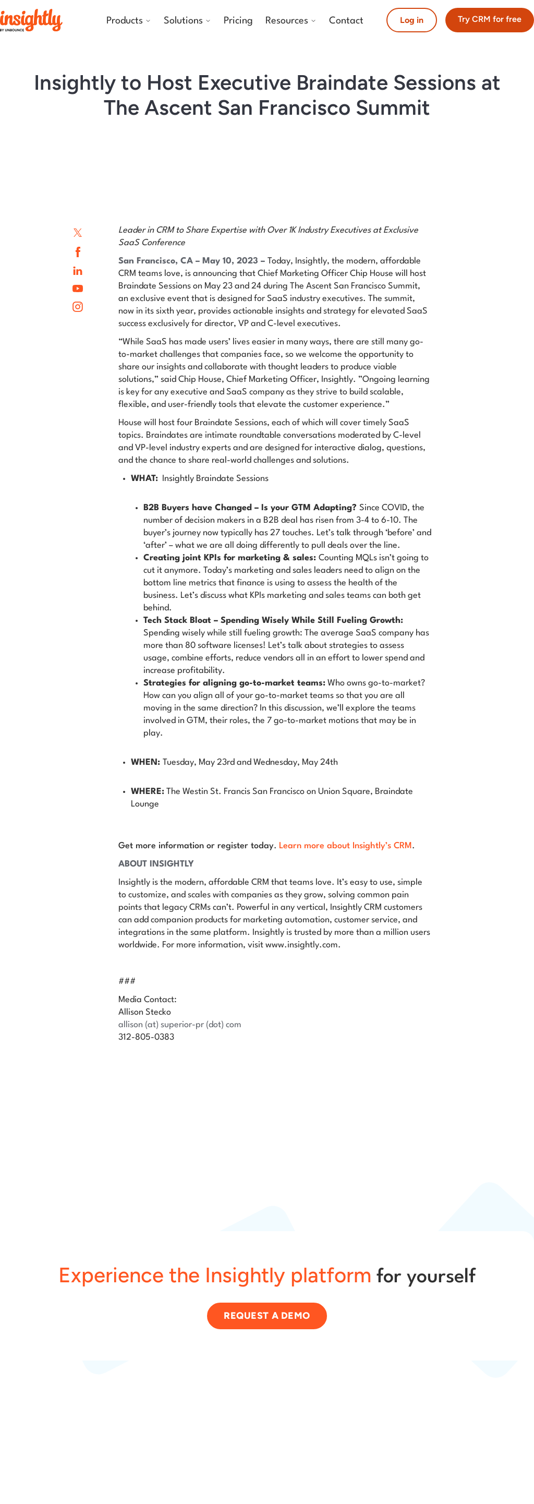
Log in (411, 20)
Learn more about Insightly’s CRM (345, 845)
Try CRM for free (489, 19)
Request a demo (267, 1315)
